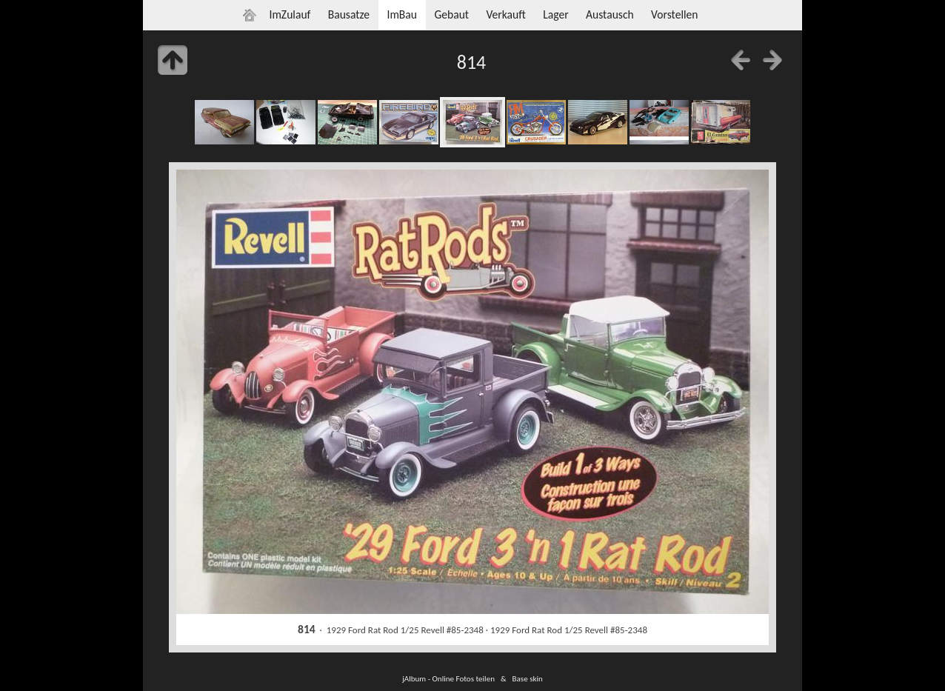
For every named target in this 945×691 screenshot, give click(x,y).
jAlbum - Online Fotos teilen (448, 678)
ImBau (402, 14)
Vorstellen (674, 14)
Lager (555, 14)
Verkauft (505, 14)
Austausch (610, 14)
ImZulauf (289, 14)
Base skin (527, 678)
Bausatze (349, 14)
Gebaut (451, 14)
